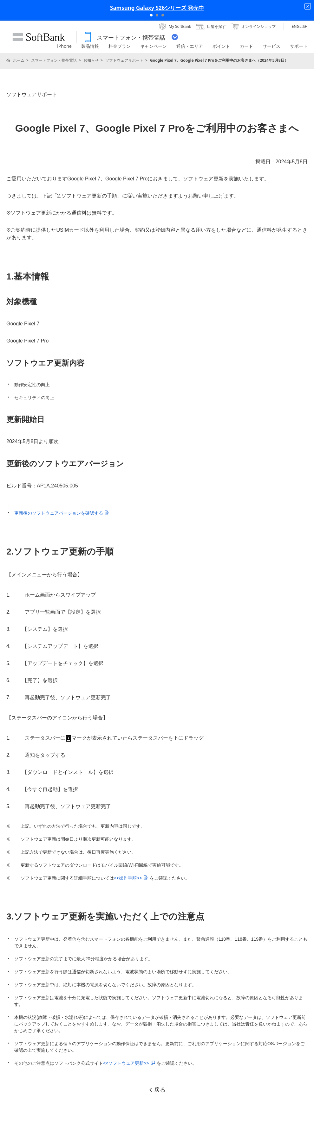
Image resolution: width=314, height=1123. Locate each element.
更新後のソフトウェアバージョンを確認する (61, 513)
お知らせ (91, 60)
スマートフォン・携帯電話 (54, 60)
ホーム (18, 60)
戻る (157, 1090)
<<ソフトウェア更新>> (129, 1063)
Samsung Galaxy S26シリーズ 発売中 (157, 7)
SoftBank (38, 37)
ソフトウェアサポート (124, 60)
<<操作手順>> (131, 878)
